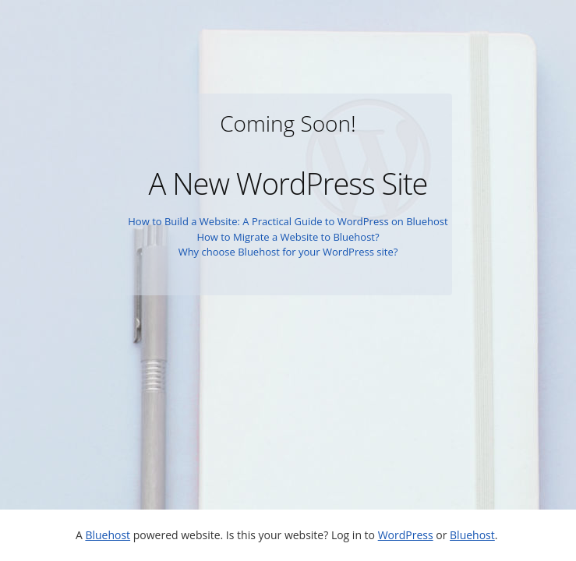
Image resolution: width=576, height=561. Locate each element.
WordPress (405, 534)
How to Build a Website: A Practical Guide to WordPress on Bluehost (287, 221)
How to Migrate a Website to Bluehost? (287, 237)
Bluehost (107, 534)
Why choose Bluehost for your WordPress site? (288, 252)
